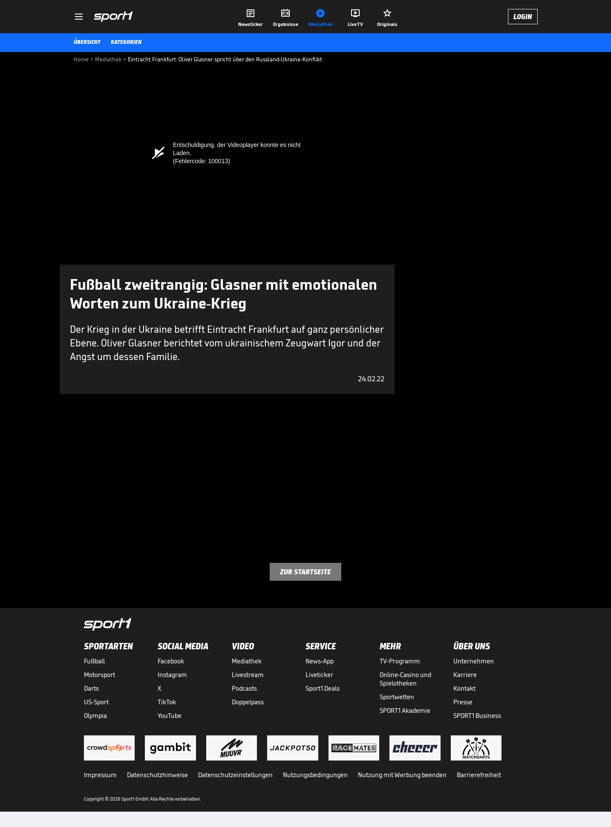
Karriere (465, 675)
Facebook (171, 661)
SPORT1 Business (477, 716)
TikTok (167, 702)
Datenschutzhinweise (157, 775)
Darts (91, 688)
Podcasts (244, 688)
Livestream (248, 675)
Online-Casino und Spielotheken (405, 679)
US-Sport (96, 702)
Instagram (172, 675)
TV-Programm (400, 661)
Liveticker (319, 675)
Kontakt (464, 688)
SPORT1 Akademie (405, 710)
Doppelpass (248, 702)
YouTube (170, 716)
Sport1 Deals (323, 688)
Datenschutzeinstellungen (235, 775)
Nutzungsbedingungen (315, 775)
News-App (320, 661)
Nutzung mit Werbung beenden (402, 775)
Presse (463, 702)
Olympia (95, 716)
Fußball (94, 661)
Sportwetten (397, 697)
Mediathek (247, 661)
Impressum (100, 775)
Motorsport (99, 675)
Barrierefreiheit (479, 775)
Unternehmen (473, 661)
